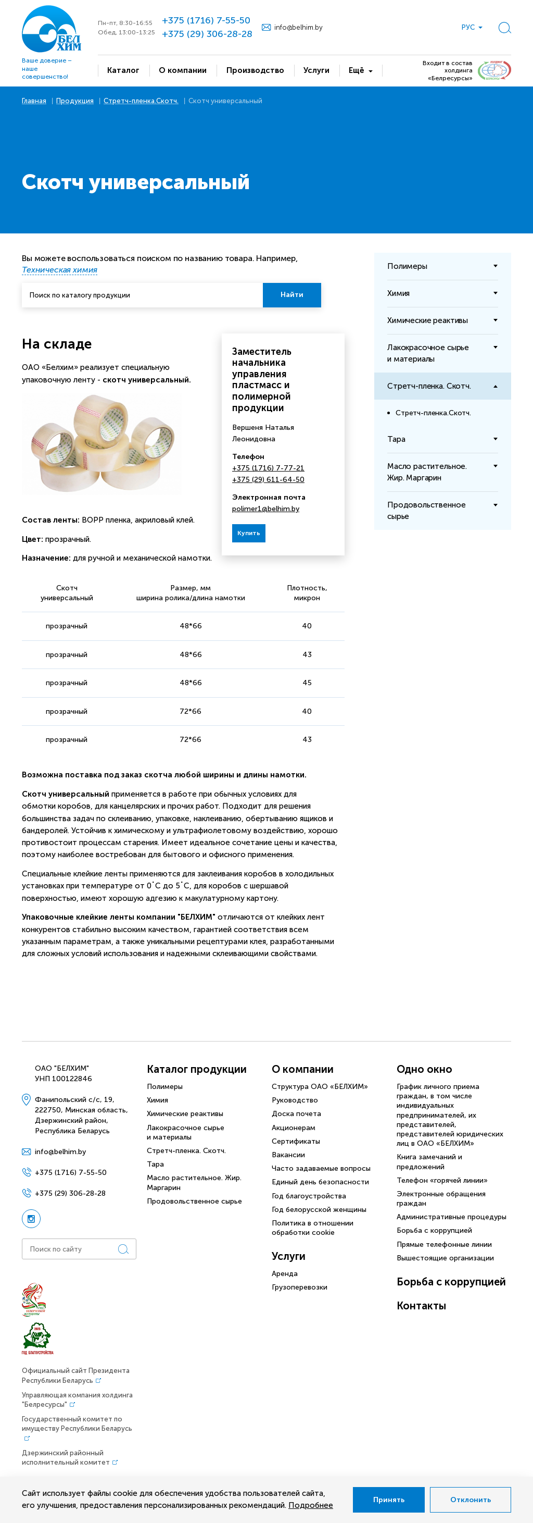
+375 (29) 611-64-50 (268, 479)
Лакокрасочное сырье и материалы (185, 1132)
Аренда (285, 1273)
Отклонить (470, 1499)
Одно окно (424, 1069)
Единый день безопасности (320, 1182)
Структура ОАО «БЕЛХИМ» (320, 1086)
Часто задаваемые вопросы (321, 1168)
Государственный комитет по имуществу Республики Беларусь (77, 1423)
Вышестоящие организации (445, 1258)
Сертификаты (296, 1141)
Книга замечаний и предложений (429, 1162)
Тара (155, 1164)
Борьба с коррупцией (434, 1230)
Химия (157, 1100)
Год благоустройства (309, 1196)
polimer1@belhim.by (265, 508)
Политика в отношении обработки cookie (312, 1228)
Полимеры (165, 1086)
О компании (303, 1069)
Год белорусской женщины (319, 1209)
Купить (248, 533)
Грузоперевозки (299, 1287)
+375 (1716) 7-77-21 (268, 468)
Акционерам (293, 1127)
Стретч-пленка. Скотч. (186, 1150)
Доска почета (296, 1113)
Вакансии (288, 1154)
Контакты (421, 1305)
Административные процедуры (451, 1216)
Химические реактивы (185, 1113)
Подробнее (310, 1505)
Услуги (289, 1256)
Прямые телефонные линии (444, 1244)
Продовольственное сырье (194, 1201)
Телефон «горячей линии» (442, 1180)
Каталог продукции (197, 1069)
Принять (388, 1499)
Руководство (295, 1100)
